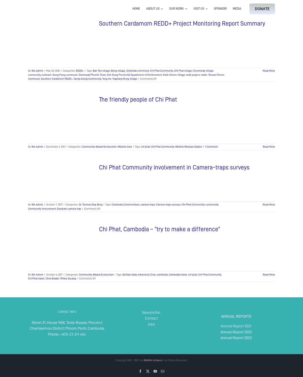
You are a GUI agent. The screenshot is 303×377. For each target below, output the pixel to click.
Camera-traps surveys (168, 204)
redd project (193, 75)
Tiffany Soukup (68, 278)
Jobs (151, 324)
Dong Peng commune (65, 75)
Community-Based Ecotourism (99, 146)
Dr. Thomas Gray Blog (91, 204)
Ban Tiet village (101, 70)
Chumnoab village (203, 70)
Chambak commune (137, 70)
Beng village (118, 70)
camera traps (147, 204)
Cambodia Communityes (125, 204)
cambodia (162, 274)
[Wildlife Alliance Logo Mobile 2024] (41, 5)
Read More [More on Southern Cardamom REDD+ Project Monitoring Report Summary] (269, 70)
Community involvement (42, 208)
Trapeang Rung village (124, 78)
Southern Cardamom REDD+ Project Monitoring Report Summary (182, 23)
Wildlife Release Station (188, 146)
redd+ (204, 75)
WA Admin (37, 70)
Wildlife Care (125, 146)
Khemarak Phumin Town (92, 75)
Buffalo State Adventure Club (139, 274)
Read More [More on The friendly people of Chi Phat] (269, 146)
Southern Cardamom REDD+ (57, 78)
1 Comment (211, 146)
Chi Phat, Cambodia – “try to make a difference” (159, 229)
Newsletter (151, 312)
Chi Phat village (183, 70)
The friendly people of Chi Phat (138, 99)
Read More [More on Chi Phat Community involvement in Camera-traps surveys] (269, 204)
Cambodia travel (178, 274)
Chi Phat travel (36, 278)
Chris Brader (52, 278)
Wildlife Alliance (153, 360)
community (212, 204)
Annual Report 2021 (236, 326)
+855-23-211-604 (73, 334)
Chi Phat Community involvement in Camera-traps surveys (174, 167)
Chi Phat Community (161, 70)
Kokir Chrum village (174, 75)
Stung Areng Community (87, 78)
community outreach (40, 75)
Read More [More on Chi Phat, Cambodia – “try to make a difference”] (269, 274)
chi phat (145, 146)
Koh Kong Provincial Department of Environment (134, 75)
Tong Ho (106, 78)
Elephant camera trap (69, 208)
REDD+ (80, 70)
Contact (151, 318)
